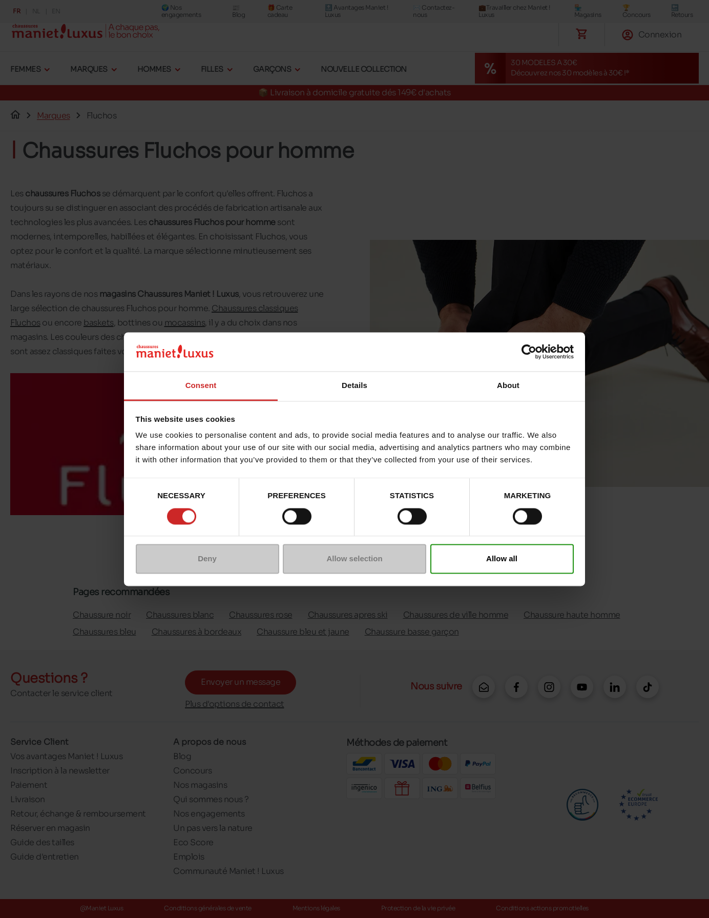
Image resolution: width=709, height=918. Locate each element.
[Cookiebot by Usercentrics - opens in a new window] (529, 351)
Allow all (501, 559)
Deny (207, 559)
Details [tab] (354, 385)
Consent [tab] (201, 385)
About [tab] (508, 385)
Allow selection (354, 559)
